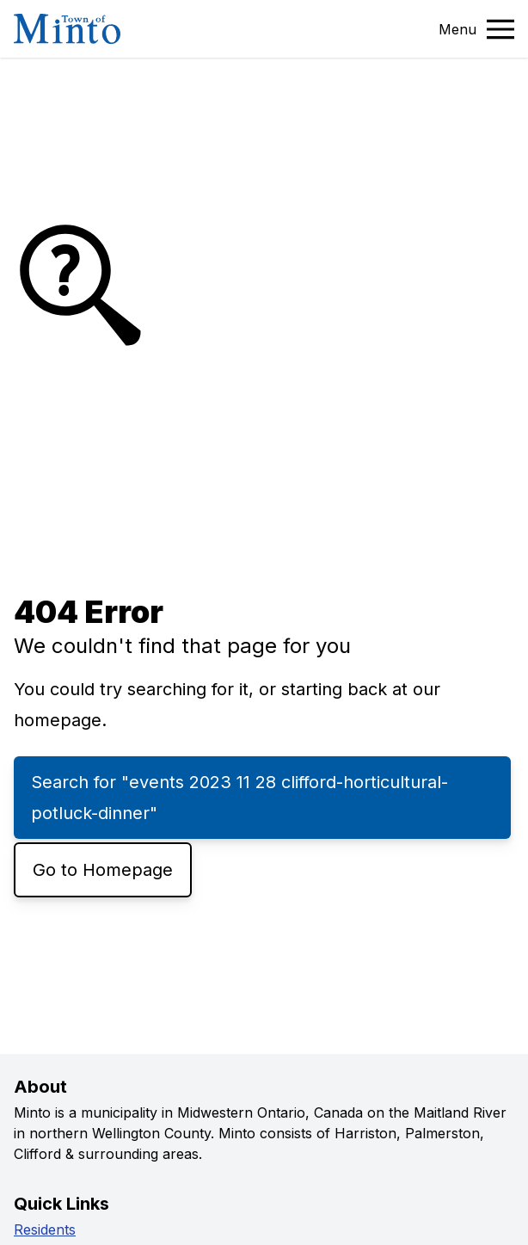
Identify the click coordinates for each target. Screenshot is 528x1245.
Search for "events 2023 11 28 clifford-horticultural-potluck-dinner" (239, 797)
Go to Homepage (103, 870)
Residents (45, 1229)
